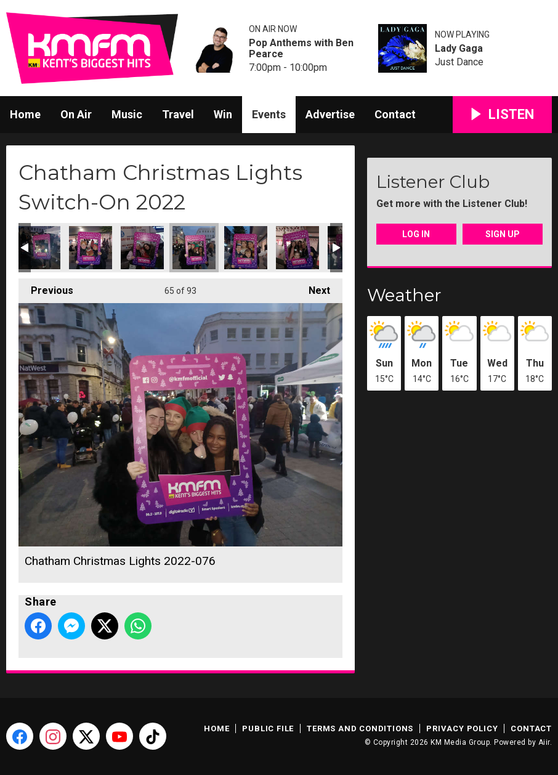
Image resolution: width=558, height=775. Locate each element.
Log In (416, 234)
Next (313, 287)
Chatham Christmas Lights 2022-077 (245, 247)
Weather (404, 295)
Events (269, 114)
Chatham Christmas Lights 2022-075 (142, 247)
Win (223, 114)
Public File (268, 728)
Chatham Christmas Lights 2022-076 (194, 247)
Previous (45, 287)
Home (25, 114)
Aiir (544, 742)
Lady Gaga (459, 48)
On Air (76, 114)
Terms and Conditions (360, 728)
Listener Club (433, 181)
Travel (178, 114)
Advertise (330, 114)
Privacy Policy (462, 728)
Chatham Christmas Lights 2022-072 (38, 247)
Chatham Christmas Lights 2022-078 (297, 247)
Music (126, 114)
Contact (395, 114)
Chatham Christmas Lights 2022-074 (90, 247)
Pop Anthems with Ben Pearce (301, 49)
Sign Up (502, 234)
